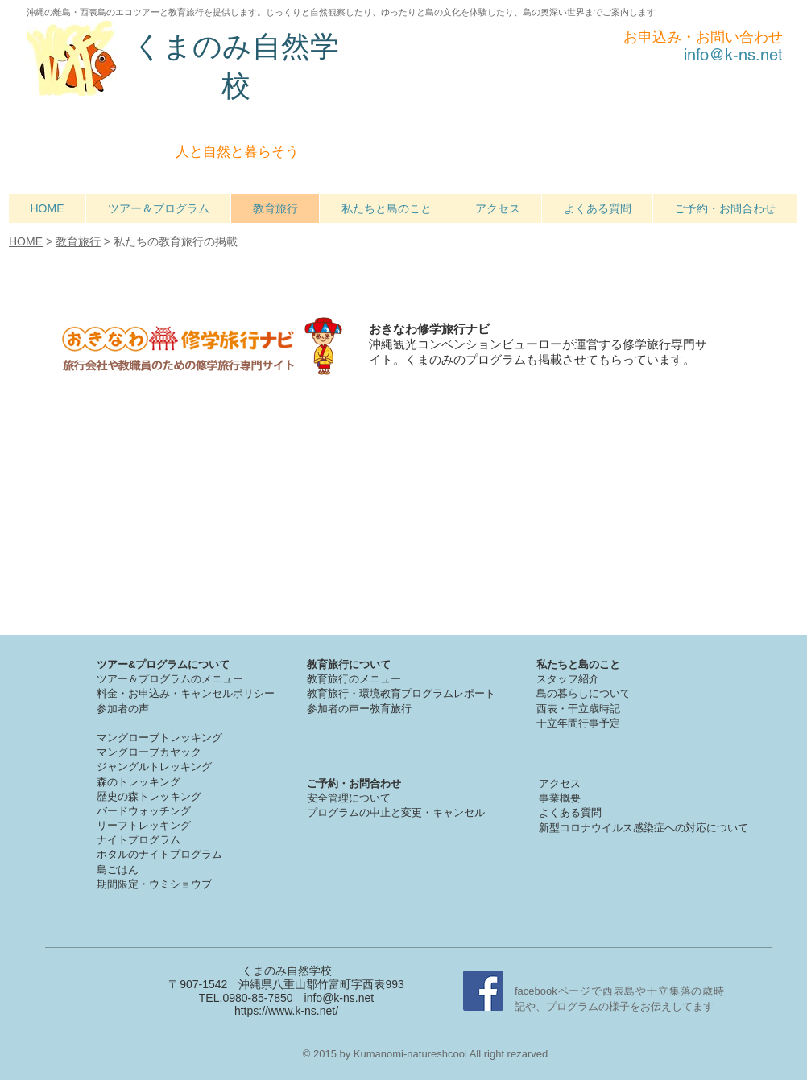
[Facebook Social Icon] (483, 991)
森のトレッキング (138, 782)
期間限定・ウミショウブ (154, 884)
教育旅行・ (333, 693)
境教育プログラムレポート (432, 693)
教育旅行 (78, 241)
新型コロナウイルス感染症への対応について (643, 828)
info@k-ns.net (339, 997)
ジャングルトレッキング (154, 767)
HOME (26, 241)
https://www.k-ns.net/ (286, 1010)
